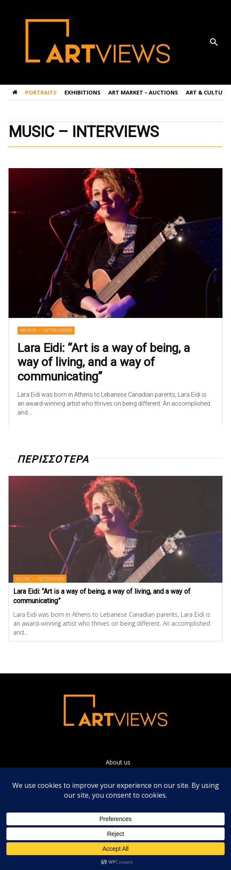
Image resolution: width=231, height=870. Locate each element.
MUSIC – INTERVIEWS (46, 330)
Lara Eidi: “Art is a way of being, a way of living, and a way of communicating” (103, 362)
